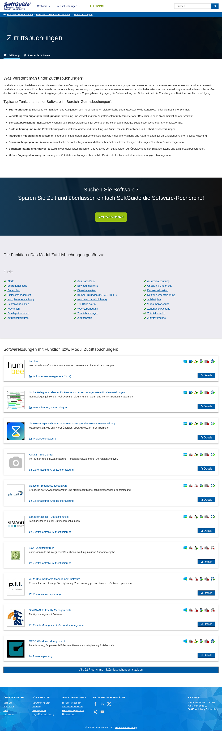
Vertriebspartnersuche (72, 707)
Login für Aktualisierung (43, 714)
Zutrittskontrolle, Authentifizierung (52, 532)
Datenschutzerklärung (126, 727)
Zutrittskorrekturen (18, 318)
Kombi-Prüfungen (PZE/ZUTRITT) (97, 295)
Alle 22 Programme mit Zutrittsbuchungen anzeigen (111, 669)
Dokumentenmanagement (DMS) (52, 376)
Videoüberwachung (158, 304)
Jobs (5, 710)
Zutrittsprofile (84, 318)
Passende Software (39, 55)
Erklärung (14, 55)
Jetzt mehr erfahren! (111, 217)
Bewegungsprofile (87, 285)
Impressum (8, 714)
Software (42, 6)
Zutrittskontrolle (156, 313)
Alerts (10, 281)
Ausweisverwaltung (158, 281)
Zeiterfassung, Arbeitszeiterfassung (53, 469)
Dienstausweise (86, 290)
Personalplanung (43, 656)
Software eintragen (41, 703)
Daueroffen (13, 290)
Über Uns (7, 703)
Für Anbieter (97, 5)
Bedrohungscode (17, 285)
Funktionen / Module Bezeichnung (53, 14)
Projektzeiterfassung (45, 438)
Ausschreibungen (67, 6)
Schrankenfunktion (18, 304)
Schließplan (154, 299)
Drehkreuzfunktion (157, 290)
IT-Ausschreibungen (71, 703)
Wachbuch (13, 308)
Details (208, 375)
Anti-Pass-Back (86, 281)
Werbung (36, 707)
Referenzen (8, 707)
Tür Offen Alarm (86, 304)
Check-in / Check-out (159, 285)
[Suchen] (215, 6)
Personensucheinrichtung (92, 299)
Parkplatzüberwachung (20, 299)
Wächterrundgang (87, 308)
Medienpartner (39, 710)
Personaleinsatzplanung (47, 594)
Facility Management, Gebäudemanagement (58, 625)
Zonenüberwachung (158, 308)
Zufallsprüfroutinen (18, 313)
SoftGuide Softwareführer (20, 14)
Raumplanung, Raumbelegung (50, 407)
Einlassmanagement (19, 295)
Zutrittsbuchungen (83, 14)
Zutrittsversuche (156, 318)
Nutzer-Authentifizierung (161, 295)
